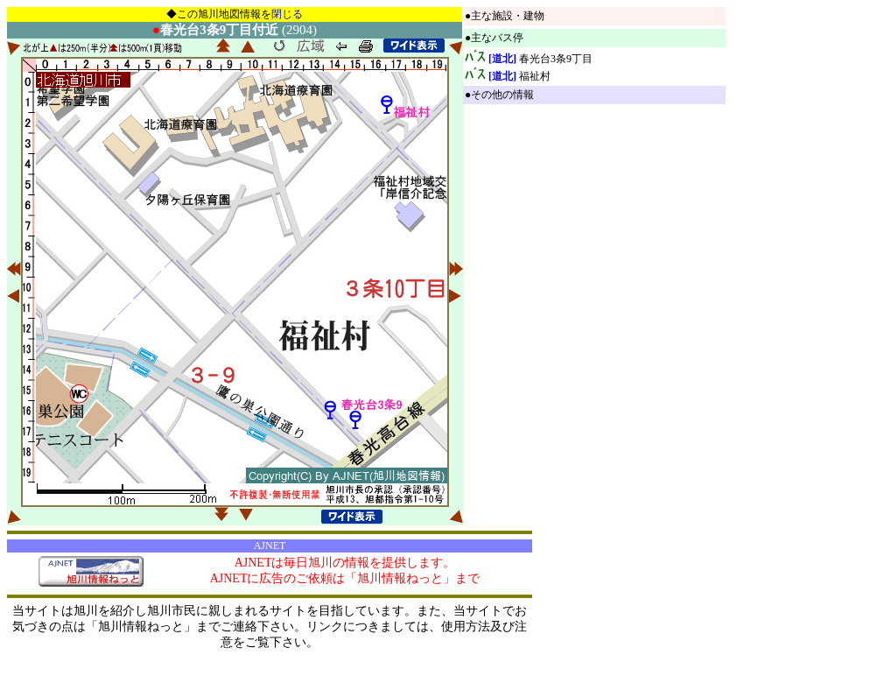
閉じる (287, 14)
